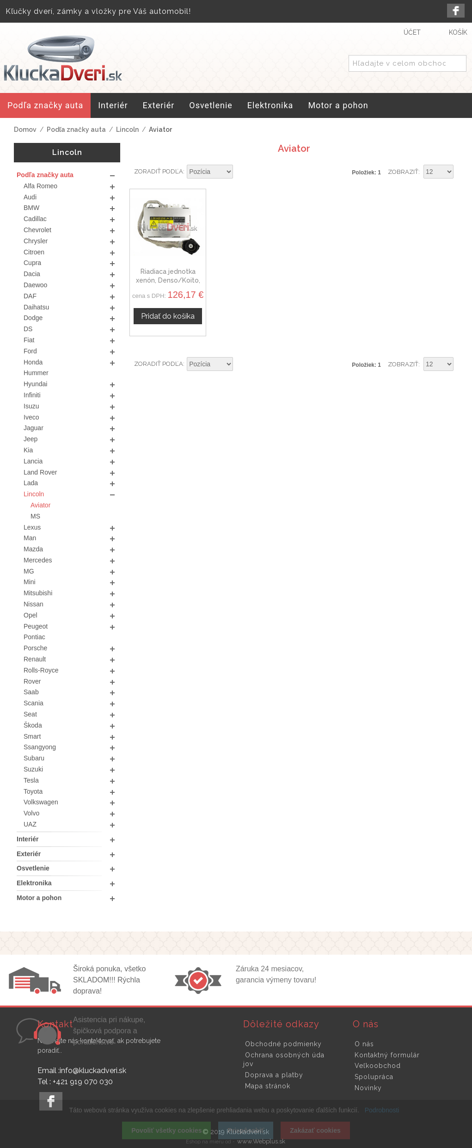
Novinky (368, 1088)
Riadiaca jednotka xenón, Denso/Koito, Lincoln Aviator (168, 280)
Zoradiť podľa (158, 171)
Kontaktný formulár (387, 1055)
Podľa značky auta (76, 129)
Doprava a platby (274, 1075)
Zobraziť (403, 171)
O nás (364, 1044)
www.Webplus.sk (261, 1141)
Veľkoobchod (378, 1065)
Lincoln (127, 129)
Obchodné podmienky (283, 1044)
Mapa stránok (267, 1086)
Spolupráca (374, 1076)
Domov (25, 129)
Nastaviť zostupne (241, 172)
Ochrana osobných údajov (284, 1059)
